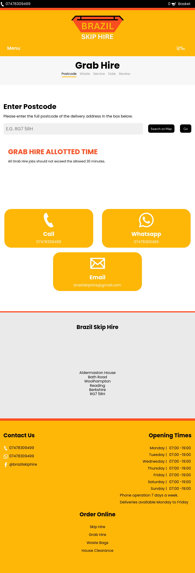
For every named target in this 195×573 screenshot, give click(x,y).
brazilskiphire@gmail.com (97, 285)
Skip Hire (97, 527)
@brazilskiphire (20, 464)
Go (185, 129)
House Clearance (98, 550)
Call (48, 234)
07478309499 (18, 3)
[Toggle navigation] (181, 48)
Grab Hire (97, 534)
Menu (13, 48)
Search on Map (161, 129)
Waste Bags (97, 542)
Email (97, 277)
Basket (184, 3)
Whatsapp (146, 234)
